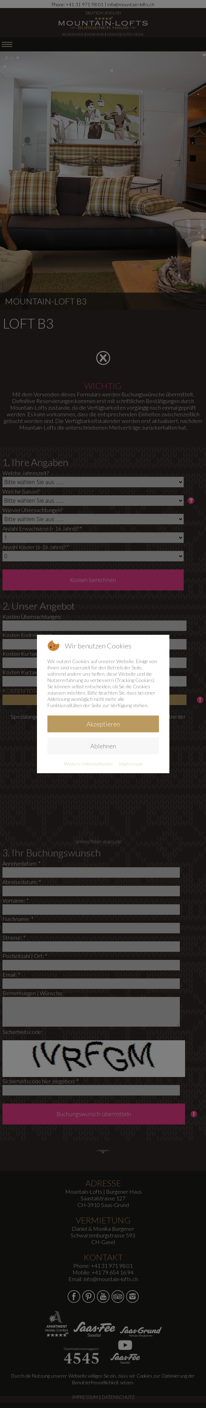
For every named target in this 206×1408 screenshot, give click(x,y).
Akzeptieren (103, 724)
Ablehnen (103, 746)
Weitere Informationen (88, 764)
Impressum (131, 764)
